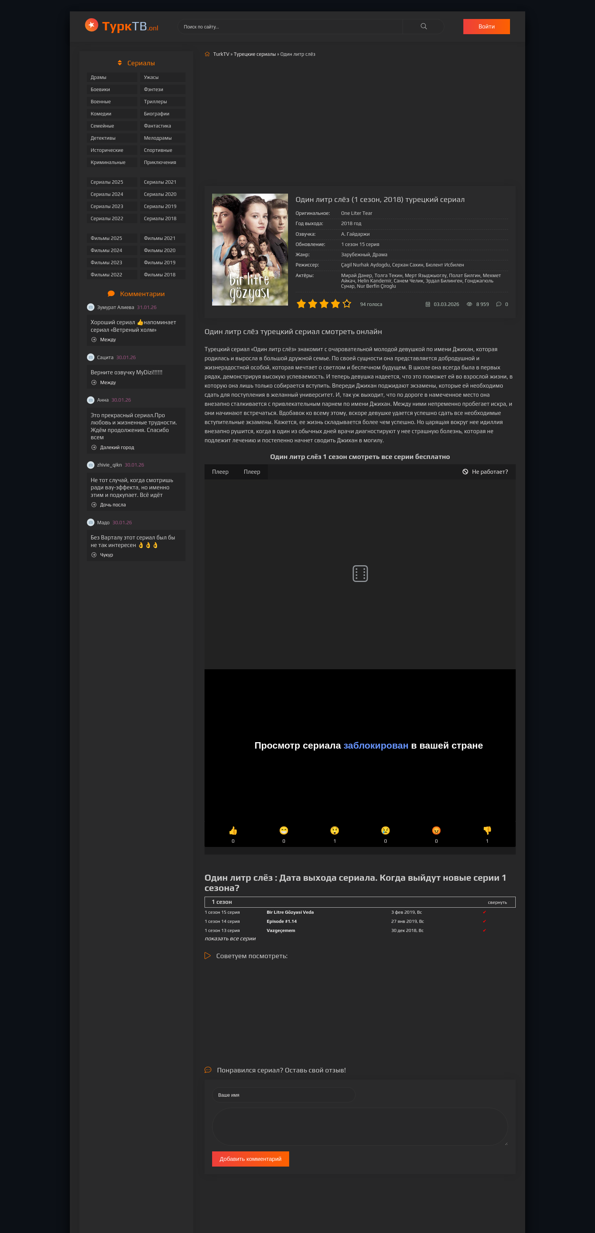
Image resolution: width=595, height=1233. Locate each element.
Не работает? (485, 471)
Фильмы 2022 (106, 275)
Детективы (103, 138)
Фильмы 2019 (159, 262)
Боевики (100, 89)
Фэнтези (153, 89)
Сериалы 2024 (107, 194)
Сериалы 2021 (160, 182)
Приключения (160, 162)
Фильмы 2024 (106, 250)
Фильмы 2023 (106, 262)
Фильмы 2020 (159, 250)
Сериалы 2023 (107, 206)
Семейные (102, 126)
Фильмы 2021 (159, 238)
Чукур (102, 554)
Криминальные (108, 162)
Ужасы (151, 77)
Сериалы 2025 (107, 182)
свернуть (497, 902)
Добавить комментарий (251, 1159)
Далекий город (112, 447)
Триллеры (155, 101)
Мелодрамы (158, 138)
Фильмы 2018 (159, 275)
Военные (101, 101)
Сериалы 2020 (160, 194)
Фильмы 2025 (106, 238)
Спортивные (158, 150)
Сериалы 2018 (160, 218)
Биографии (156, 114)
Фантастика (157, 126)
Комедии (101, 114)
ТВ (130, 25)
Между (103, 339)
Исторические (107, 150)
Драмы (98, 77)
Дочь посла (108, 504)
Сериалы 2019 (160, 206)
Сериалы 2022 (107, 218)
